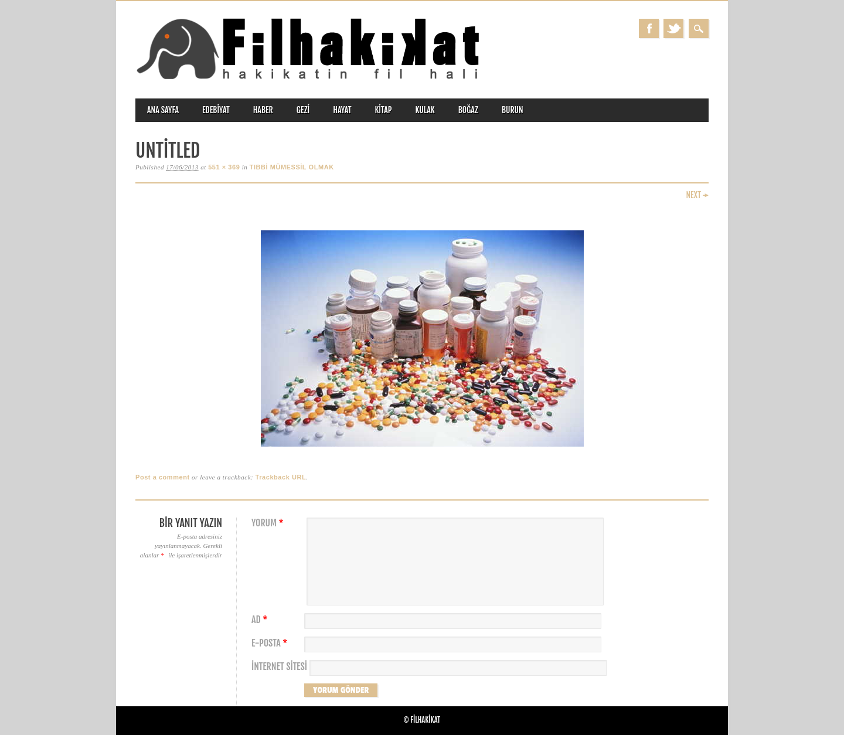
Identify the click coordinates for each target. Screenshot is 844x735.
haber (263, 110)
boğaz (468, 110)
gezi (303, 110)
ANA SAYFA (163, 110)
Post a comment (162, 477)
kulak (425, 110)
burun (512, 110)
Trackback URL (281, 477)
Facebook (649, 28)
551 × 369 (224, 167)
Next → (697, 195)
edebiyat (216, 110)
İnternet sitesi (279, 666)
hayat (342, 110)
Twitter (673, 28)
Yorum (269, 523)
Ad (260, 619)
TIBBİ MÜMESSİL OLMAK (292, 167)
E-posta (270, 643)
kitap (383, 110)
